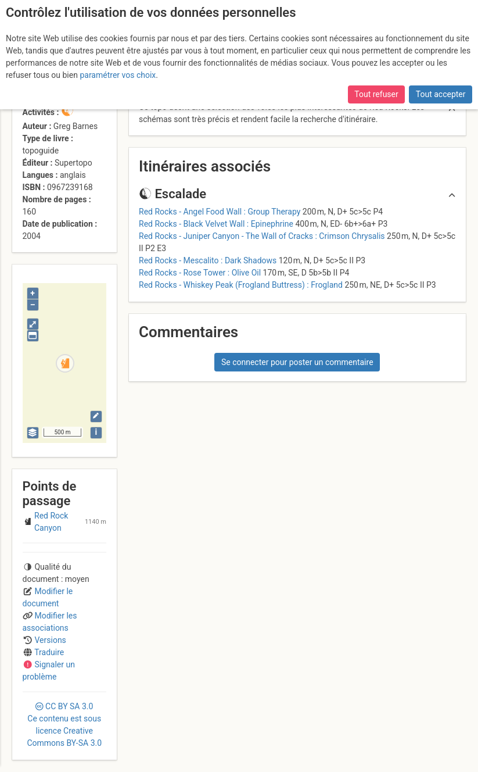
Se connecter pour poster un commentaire (297, 362)
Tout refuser (376, 94)
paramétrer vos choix (118, 75)
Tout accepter (441, 94)
